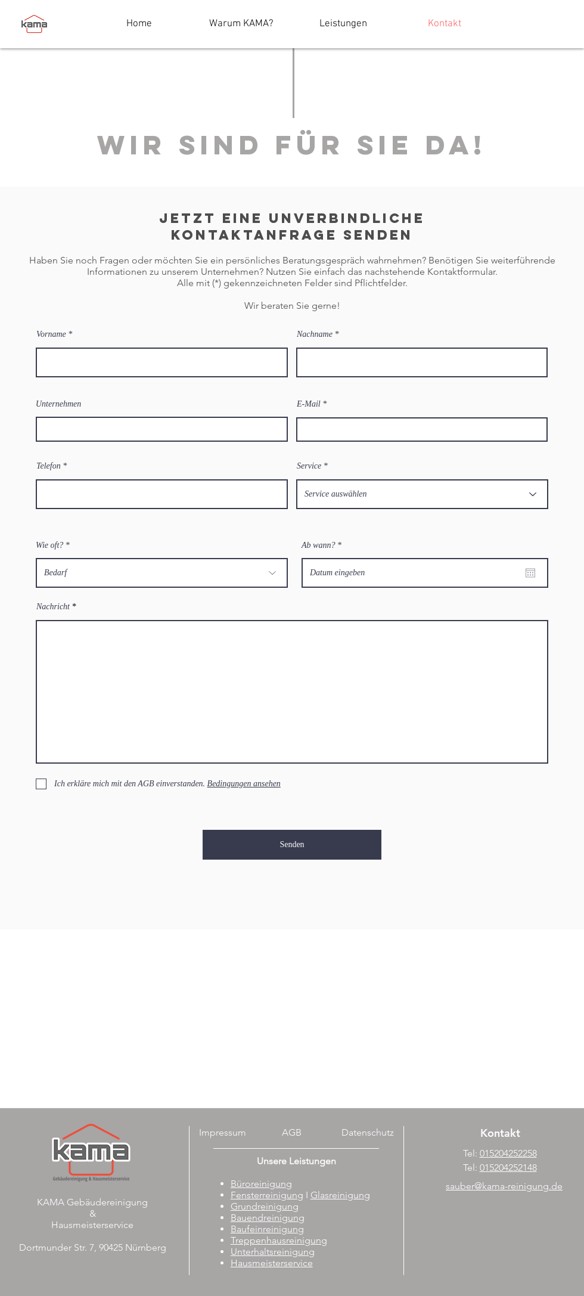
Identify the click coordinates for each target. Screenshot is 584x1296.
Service (309, 466)
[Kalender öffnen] (530, 573)
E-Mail (309, 404)
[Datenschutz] (367, 1133)
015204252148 (508, 1167)
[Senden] (292, 845)
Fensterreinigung (267, 1195)
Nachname (315, 334)
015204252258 (508, 1153)
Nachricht (53, 607)
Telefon (48, 466)
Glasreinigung (340, 1195)
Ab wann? (323, 545)
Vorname (51, 334)
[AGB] (292, 1133)
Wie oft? (49, 545)
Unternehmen (58, 404)
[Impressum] (222, 1133)
